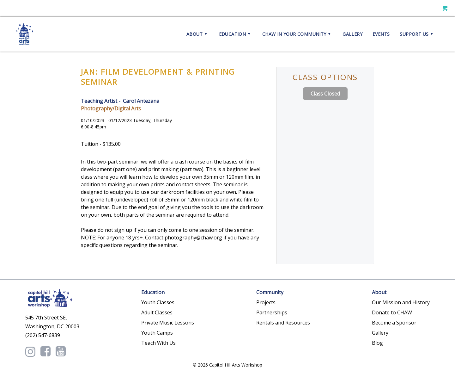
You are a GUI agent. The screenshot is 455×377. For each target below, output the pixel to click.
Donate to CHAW (392, 312)
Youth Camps (157, 332)
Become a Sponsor (394, 322)
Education (235, 34)
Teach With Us (158, 342)
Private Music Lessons (167, 322)
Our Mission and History (401, 302)
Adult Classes (157, 312)
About (197, 34)
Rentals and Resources (283, 322)
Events (381, 34)
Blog (377, 342)
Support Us (417, 34)
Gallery (352, 34)
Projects (266, 302)
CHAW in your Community (297, 34)
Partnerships (271, 312)
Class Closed (325, 93)
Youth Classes (157, 302)
